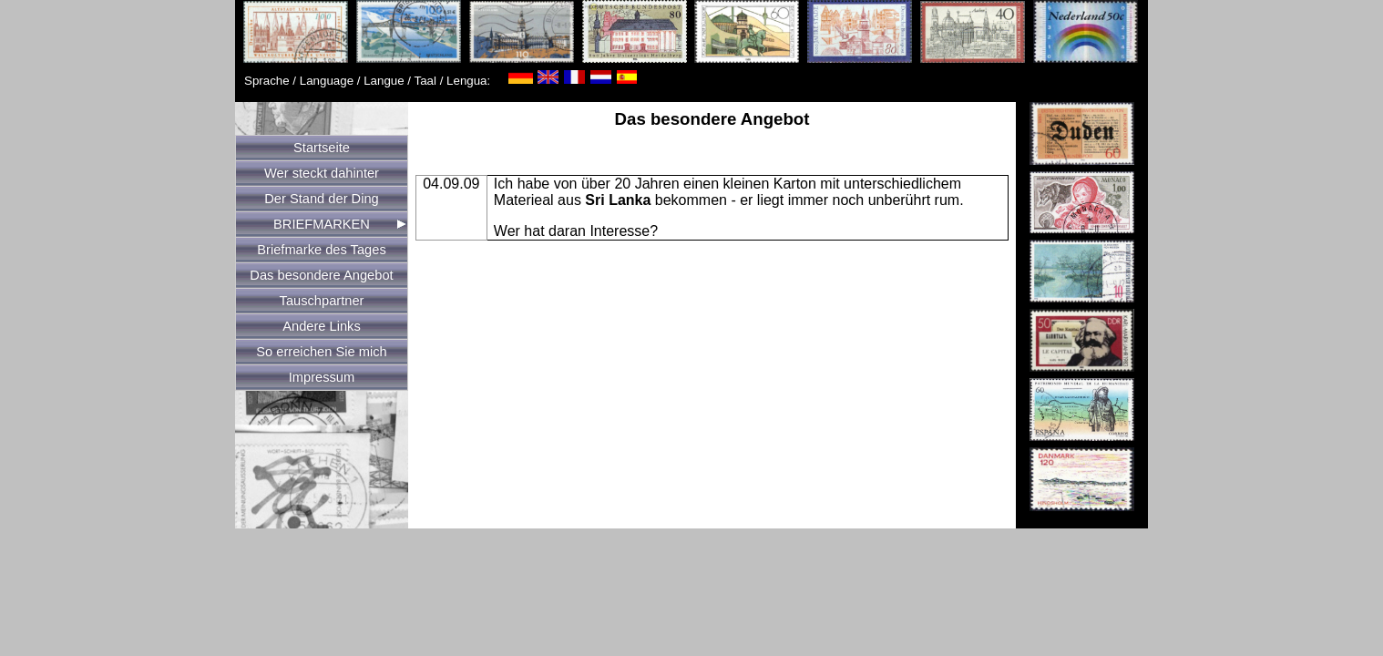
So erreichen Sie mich (321, 351)
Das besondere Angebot (321, 275)
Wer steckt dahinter (321, 173)
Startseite (321, 147)
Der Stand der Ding (321, 198)
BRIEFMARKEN (321, 224)
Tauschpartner (322, 300)
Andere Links (321, 326)
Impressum (321, 377)
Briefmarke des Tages (321, 249)
